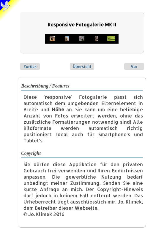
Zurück (30, 66)
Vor (134, 66)
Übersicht (82, 66)
